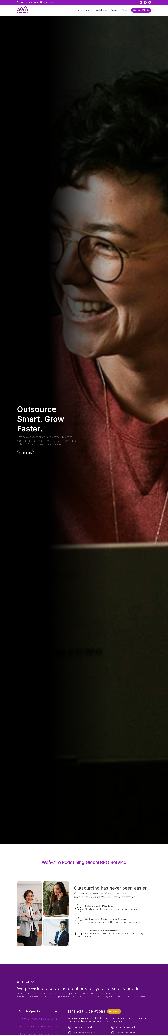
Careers (114, 10)
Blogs (124, 10)
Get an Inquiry (25, 453)
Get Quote (114, 1011)
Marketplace (101, 10)
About (89, 10)
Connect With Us (141, 10)
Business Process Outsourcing (38, 1019)
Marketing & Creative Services (38, 1026)
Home (79, 10)
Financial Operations (38, 1011)
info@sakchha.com (51, 2)
